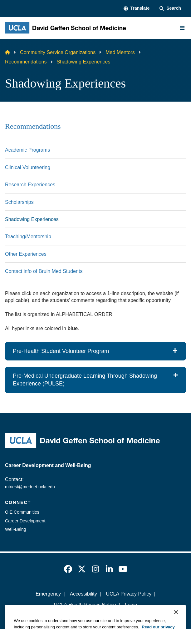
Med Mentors (120, 52)
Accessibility (83, 593)
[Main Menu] (182, 28)
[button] (137, 8)
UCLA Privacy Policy (128, 593)
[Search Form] (170, 8)
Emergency (48, 593)
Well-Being (15, 529)
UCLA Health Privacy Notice (85, 604)
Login (131, 604)
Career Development (25, 520)
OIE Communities (22, 512)
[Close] (176, 622)
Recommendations (26, 61)
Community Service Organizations (58, 52)
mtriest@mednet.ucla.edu (30, 486)
